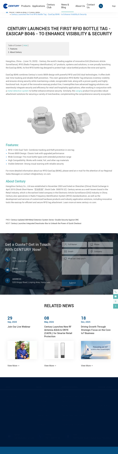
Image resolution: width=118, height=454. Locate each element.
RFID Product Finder (45, 396)
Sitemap (64, 452)
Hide (25, 45)
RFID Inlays (41, 401)
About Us (80, 6)
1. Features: (13, 49)
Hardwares (41, 424)
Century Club (51, 6)
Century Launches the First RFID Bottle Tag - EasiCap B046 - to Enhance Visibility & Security (49, 14)
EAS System (11, 396)
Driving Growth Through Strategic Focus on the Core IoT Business (96, 330)
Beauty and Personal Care (73, 405)
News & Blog (65, 6)
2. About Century (15, 52)
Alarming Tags (12, 405)
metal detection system (18, 91)
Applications (38, 6)
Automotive (67, 420)
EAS (8, 387)
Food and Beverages (71, 410)
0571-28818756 (18, 261)
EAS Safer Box (12, 415)
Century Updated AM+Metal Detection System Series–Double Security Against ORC (45, 220)
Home (11, 12)
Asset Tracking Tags (45, 420)
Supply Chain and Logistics (74, 415)
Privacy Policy (77, 452)
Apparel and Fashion (71, 401)
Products (25, 6)
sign (114, 6)
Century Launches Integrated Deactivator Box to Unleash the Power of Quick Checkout (46, 223)
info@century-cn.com (21, 272)
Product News (34, 12)
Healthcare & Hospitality (73, 424)
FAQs (100, 401)
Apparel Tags (42, 410)
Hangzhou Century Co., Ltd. (27, 452)
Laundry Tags (42, 415)
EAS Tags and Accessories (18, 401)
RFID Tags (41, 405)
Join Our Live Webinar (18, 326)
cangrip (78, 91)
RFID (38, 387)
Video (100, 396)
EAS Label (10, 410)
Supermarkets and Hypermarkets (77, 396)
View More (13, 365)
